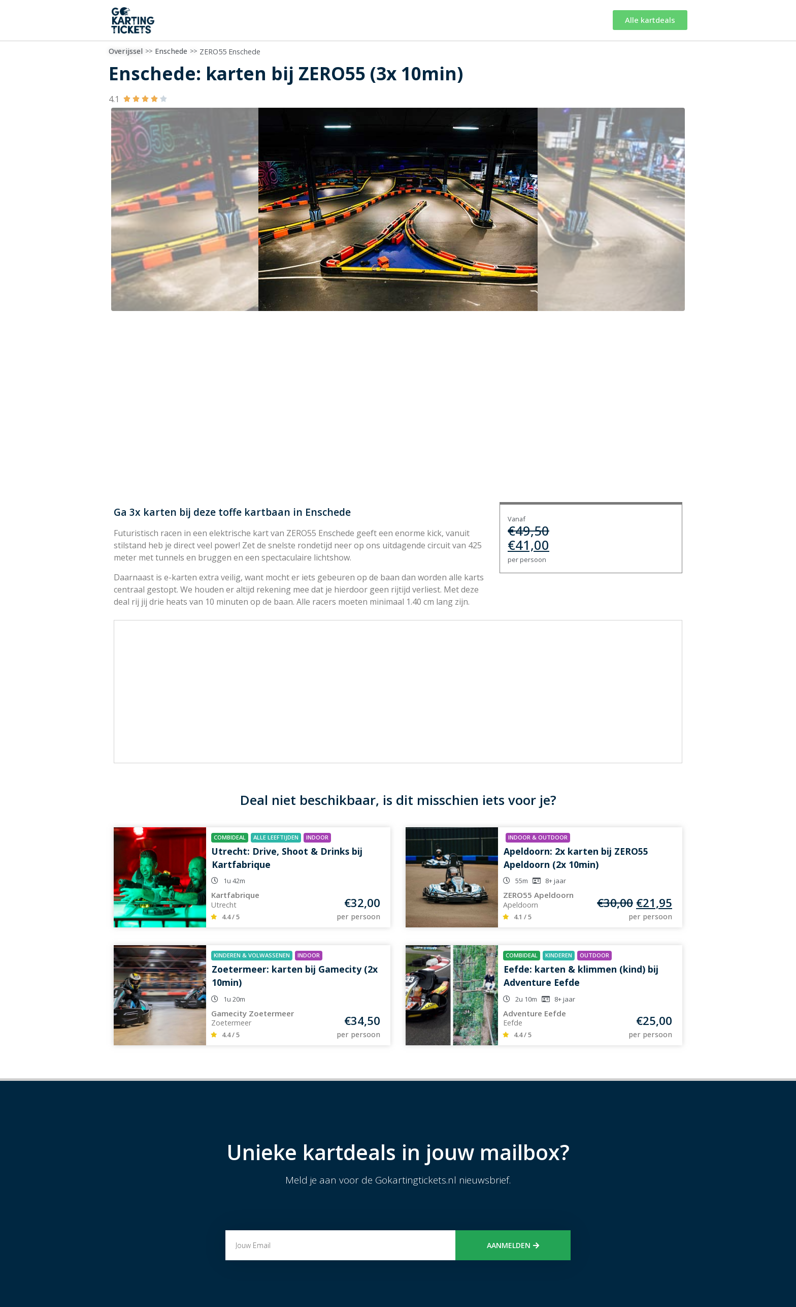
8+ (548, 880)
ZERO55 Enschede (230, 51)
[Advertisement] (398, 691)
